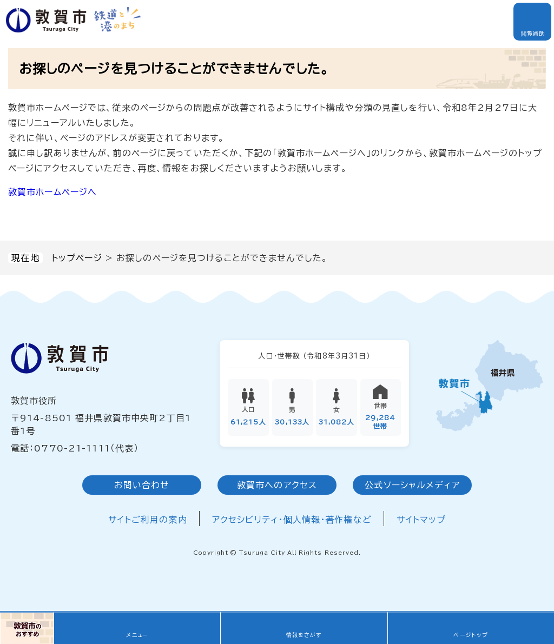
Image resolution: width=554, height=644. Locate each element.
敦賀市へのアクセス (277, 485)
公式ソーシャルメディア (412, 485)
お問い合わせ (142, 485)
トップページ (76, 258)
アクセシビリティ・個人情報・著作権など (292, 519)
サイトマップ (421, 519)
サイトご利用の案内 (147, 519)
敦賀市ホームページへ (52, 192)
